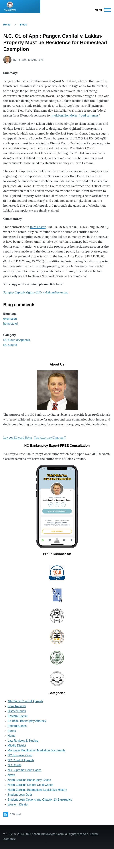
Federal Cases (17, 725)
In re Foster (38, 227)
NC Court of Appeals (16, 339)
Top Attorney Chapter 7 (50, 437)
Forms (12, 730)
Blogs (23, 24)
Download (61, 292)
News (11, 775)
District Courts (17, 711)
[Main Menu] (102, 10)
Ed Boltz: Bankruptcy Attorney (27, 720)
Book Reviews (17, 706)
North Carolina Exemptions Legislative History (37, 789)
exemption (10, 318)
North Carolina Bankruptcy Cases (29, 779)
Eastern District (17, 716)
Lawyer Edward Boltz (17, 437)
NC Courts (10, 344)
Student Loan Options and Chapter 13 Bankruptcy (40, 799)
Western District (18, 804)
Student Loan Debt (20, 794)
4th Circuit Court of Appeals (25, 701)
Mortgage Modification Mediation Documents (36, 750)
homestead (10, 323)
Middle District (17, 745)
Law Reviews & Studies (23, 740)
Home (6, 24)
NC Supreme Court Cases (25, 770)
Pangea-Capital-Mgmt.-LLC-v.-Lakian (29, 292)
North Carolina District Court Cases (30, 784)
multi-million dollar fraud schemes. (75, 115)
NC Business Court (20, 755)
